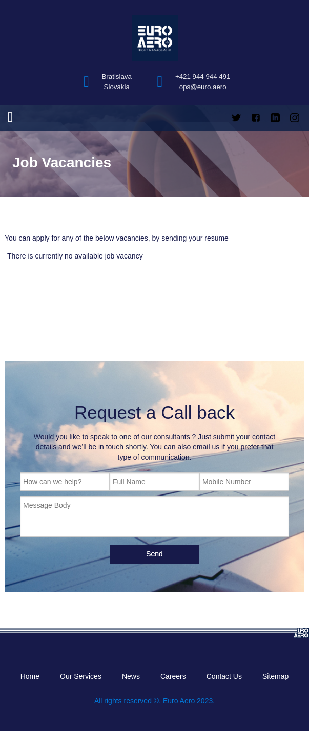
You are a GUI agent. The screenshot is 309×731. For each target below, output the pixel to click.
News (131, 676)
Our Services (80, 676)
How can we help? (52, 482)
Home (29, 676)
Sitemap (275, 676)
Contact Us (224, 676)
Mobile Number (226, 482)
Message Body (47, 505)
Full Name (129, 482)
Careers (173, 676)
